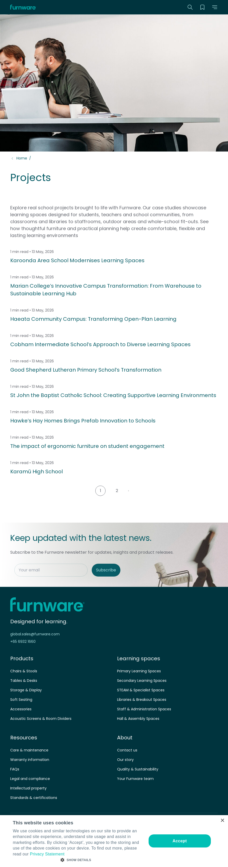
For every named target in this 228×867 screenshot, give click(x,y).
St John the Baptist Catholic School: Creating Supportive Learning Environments (113, 395)
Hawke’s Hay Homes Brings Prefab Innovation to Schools (83, 420)
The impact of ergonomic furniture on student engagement (87, 446)
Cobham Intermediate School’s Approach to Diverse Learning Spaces (100, 344)
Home (21, 158)
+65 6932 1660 (23, 641)
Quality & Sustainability (137, 769)
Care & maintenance (29, 750)
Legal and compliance (30, 778)
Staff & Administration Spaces (144, 709)
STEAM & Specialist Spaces (140, 690)
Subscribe (106, 570)
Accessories (21, 709)
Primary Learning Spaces (139, 671)
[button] (215, 7)
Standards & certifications (33, 797)
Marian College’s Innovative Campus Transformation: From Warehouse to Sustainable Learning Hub (105, 289)
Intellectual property (28, 788)
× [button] (222, 821)
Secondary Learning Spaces (142, 680)
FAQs (14, 769)
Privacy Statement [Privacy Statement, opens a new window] (47, 854)
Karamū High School (36, 471)
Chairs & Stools (23, 671)
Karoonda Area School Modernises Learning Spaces (77, 260)
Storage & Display (26, 690)
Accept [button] (179, 841)
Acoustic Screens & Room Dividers (40, 718)
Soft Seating (21, 699)
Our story (125, 759)
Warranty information (29, 759)
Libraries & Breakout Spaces (141, 699)
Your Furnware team (135, 778)
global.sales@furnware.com (35, 634)
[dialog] (114, 841)
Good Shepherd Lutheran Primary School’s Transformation (85, 369)
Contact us (127, 750)
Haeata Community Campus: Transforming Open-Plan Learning (93, 319)
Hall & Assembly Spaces (138, 718)
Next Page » (130, 491)
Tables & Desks (23, 680)
